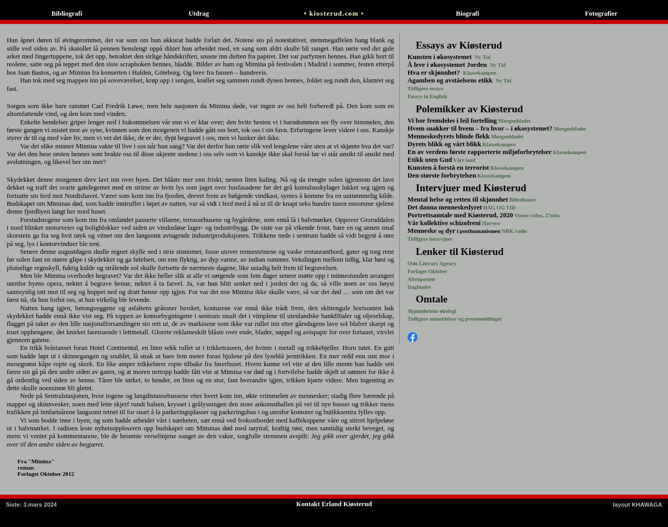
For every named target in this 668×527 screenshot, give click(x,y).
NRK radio (513, 231)
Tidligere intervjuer (430, 239)
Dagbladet (419, 287)
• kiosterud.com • (334, 13)
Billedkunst (522, 200)
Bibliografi (66, 13)
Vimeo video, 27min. (536, 215)
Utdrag (200, 13)
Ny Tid (482, 57)
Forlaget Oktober (427, 271)
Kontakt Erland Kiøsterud (334, 504)
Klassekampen (479, 73)
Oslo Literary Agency (432, 263)
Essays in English (427, 96)
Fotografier (601, 13)
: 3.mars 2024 (31, 504)
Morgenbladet (514, 121)
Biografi (468, 13)
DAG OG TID (498, 207)
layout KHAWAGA (637, 504)
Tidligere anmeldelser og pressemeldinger (455, 319)
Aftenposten (421, 279)
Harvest (490, 223)
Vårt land (463, 160)
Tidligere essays (426, 88)
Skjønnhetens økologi (432, 311)
